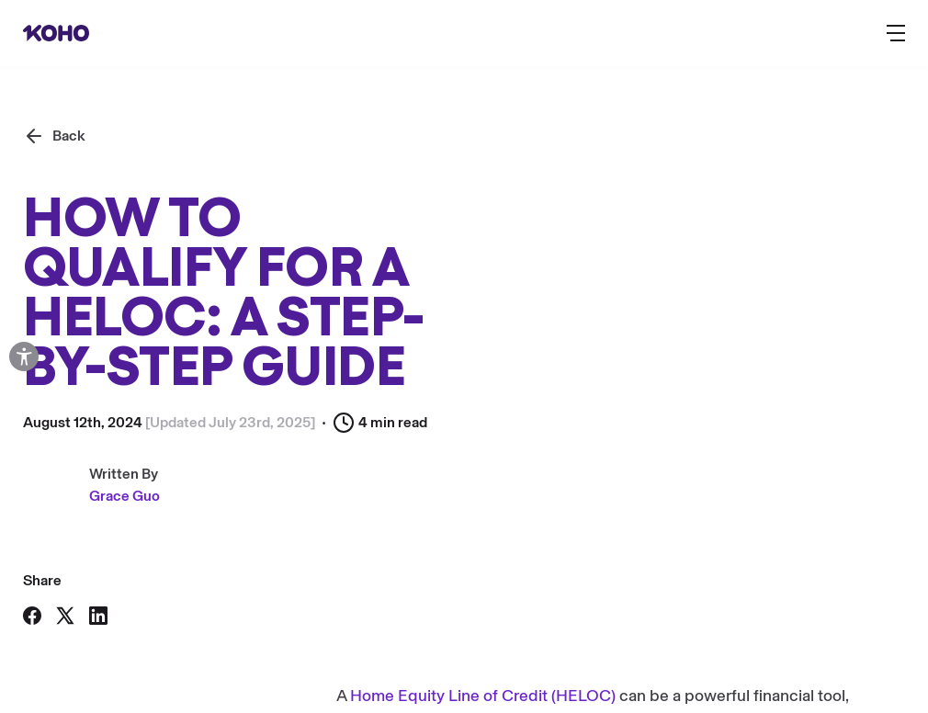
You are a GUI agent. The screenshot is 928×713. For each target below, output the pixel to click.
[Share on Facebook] (32, 615)
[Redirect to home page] (56, 33)
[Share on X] (65, 615)
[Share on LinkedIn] (98, 615)
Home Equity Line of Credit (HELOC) (483, 695)
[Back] (54, 136)
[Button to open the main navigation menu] (896, 33)
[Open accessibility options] (24, 356)
